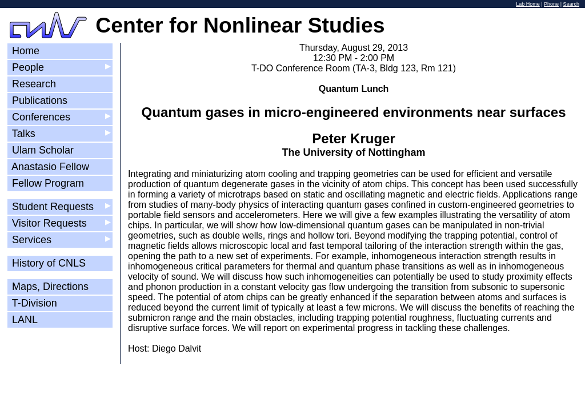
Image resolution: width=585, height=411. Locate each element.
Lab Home (528, 4)
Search (571, 4)
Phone (551, 4)
